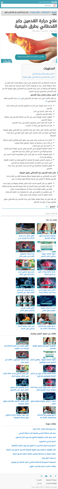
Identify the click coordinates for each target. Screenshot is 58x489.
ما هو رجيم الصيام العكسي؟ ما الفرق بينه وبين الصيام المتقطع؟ (33, 445)
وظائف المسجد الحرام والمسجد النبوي (42, 466)
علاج (19, 98)
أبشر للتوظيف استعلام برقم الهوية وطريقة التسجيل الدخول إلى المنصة (31, 449)
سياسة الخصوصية (51, 480)
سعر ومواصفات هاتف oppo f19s (44, 429)
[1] (46, 101)
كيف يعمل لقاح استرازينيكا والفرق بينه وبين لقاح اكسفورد (35, 437)
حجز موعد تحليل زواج (49, 458)
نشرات (54, 2)
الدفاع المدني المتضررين (47, 441)
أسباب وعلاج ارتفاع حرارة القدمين (43, 73)
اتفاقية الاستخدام (51, 483)
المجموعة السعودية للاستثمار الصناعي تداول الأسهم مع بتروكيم (33, 462)
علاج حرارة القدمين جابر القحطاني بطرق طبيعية (39, 77)
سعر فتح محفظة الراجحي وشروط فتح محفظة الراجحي (37, 433)
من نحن (39, 483)
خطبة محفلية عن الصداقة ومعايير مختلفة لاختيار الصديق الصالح (34, 453)
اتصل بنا (39, 480)
